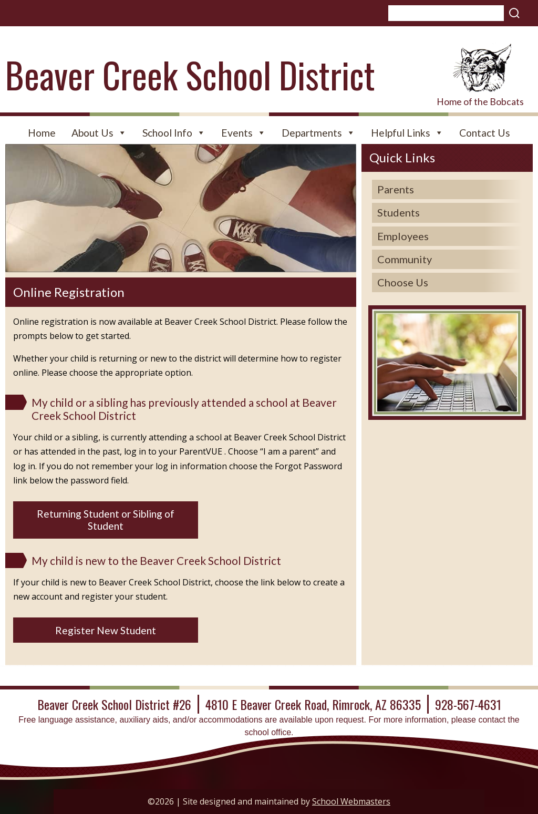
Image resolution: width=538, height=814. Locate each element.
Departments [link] (318, 133)
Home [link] (42, 133)
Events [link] (243, 133)
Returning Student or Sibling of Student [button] (105, 520)
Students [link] (398, 212)
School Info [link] (173, 133)
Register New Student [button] (105, 630)
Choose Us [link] (402, 282)
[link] (480, 68)
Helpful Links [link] (407, 133)
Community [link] (404, 259)
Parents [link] (395, 189)
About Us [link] (99, 133)
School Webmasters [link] (351, 801)
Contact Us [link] (484, 133)
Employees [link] (403, 236)
